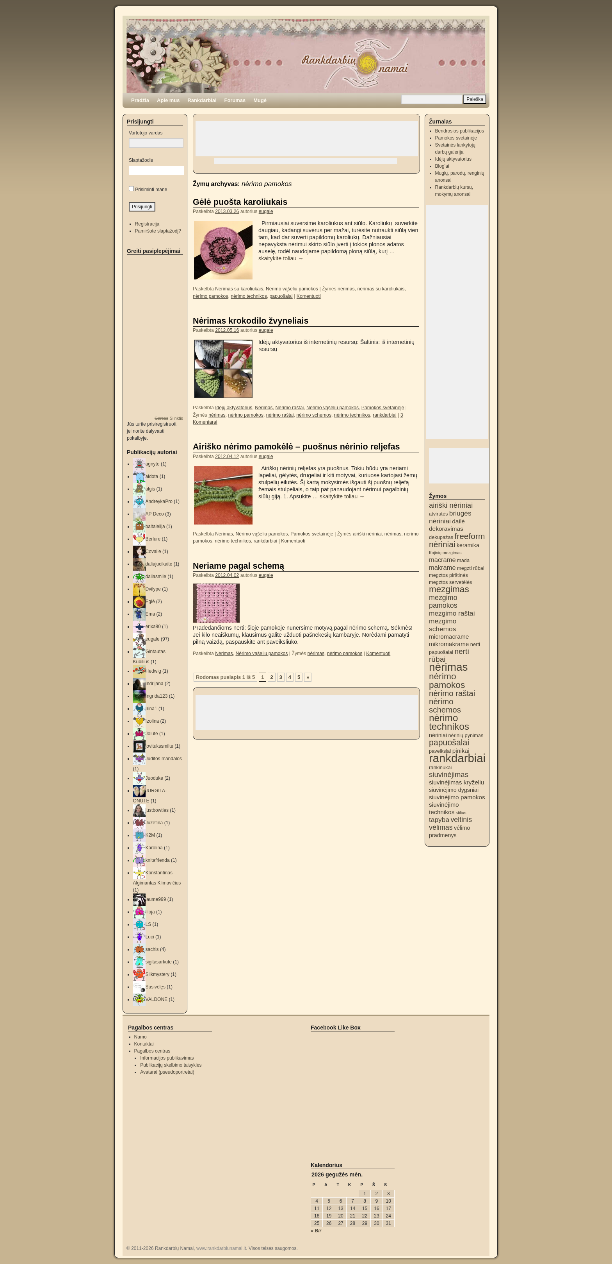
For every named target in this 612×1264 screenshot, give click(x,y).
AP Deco (155, 514)
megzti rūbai (470, 568)
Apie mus (168, 100)
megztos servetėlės (450, 582)
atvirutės (438, 514)
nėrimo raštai (280, 415)
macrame (442, 559)
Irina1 (151, 708)
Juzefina (154, 822)
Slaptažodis (141, 160)
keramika (468, 545)
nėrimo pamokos (210, 296)
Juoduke (154, 778)
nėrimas (346, 289)
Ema (150, 614)
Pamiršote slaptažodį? (158, 231)
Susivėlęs (155, 987)
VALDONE (156, 999)
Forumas (235, 100)
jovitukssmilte (159, 746)
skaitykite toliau (281, 258)
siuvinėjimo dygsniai (454, 790)
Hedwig (153, 671)
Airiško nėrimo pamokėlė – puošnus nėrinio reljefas (296, 446)
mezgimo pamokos (443, 601)
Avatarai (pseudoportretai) (167, 1072)
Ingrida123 (157, 696)
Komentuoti (309, 296)
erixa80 (153, 626)
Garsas (161, 418)
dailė (458, 521)
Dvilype (153, 589)
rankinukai (440, 767)
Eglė (150, 601)
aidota (152, 476)
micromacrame (449, 636)
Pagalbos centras (152, 1051)
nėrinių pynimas (465, 735)
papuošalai (281, 296)
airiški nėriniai (367, 534)
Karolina (154, 847)
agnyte (153, 464)
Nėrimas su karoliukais (239, 289)
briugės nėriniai (450, 517)
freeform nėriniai (457, 540)
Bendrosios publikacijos (459, 131)
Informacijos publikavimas (167, 1058)
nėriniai (438, 735)
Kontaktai (144, 1044)
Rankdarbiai (201, 100)
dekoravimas (446, 528)
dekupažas (441, 537)
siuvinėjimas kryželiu (456, 782)
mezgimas (449, 589)
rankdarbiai (385, 415)
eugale (266, 211)
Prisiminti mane (151, 189)
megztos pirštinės (448, 575)
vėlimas (441, 827)
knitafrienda (158, 860)
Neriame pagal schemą (238, 566)
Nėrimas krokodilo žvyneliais (250, 321)
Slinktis (176, 418)
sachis (152, 949)
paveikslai (440, 751)
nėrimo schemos (313, 415)
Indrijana (155, 683)
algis (150, 489)
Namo (140, 1037)
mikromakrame (449, 644)
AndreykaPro (159, 501)
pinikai (461, 750)
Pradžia (140, 100)
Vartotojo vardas (146, 133)
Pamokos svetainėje (382, 407)
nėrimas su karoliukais (380, 289)
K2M (150, 835)
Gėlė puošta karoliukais (240, 202)
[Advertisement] (307, 138)
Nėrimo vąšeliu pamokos (292, 289)
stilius (461, 812)
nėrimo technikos (249, 296)
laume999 (156, 899)
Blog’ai (442, 166)
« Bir (316, 1231)
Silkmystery (157, 974)
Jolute (152, 733)
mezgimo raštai (452, 613)
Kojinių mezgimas (445, 552)
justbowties (157, 810)
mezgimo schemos (442, 625)
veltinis (461, 820)
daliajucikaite (159, 564)
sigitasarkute (159, 962)
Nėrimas (264, 407)
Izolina (152, 721)
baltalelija (155, 526)
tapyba (439, 820)
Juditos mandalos (164, 758)
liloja (150, 912)
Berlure (153, 539)
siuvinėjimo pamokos (457, 797)
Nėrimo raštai (290, 407)
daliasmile (156, 576)
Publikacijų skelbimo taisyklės (170, 1065)
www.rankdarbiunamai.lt (221, 1248)
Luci (150, 937)
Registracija (147, 224)
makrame (442, 567)
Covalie (153, 551)
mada (463, 560)
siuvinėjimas (448, 774)
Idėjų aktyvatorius (233, 407)
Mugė (260, 100)
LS (148, 924)
